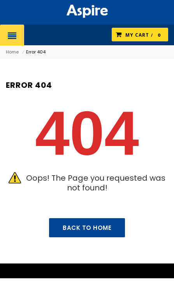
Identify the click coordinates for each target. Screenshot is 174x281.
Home (12, 52)
